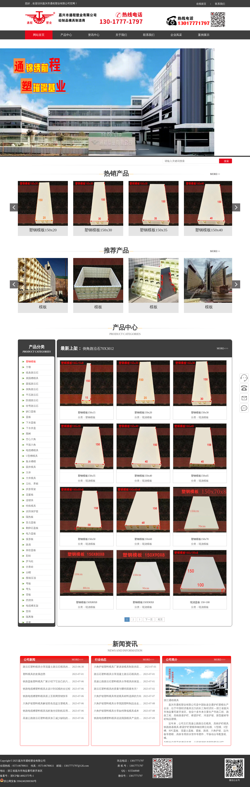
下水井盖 (31, 428)
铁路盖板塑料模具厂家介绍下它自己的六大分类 (47, 681)
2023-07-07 (149, 696)
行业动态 (100, 659)
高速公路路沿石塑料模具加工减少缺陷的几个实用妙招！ (47, 718)
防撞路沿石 (32, 400)
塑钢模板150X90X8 (143, 602)
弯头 (28, 589)
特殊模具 (31, 505)
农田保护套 (32, 511)
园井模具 (31, 467)
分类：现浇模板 (143, 417)
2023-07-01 (78, 674)
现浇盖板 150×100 (199, 602)
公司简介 (171, 659)
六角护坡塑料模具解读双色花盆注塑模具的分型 (47, 703)
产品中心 (66, 34)
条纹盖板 (31, 550)
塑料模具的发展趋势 (34, 674)
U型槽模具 (32, 456)
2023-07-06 (78, 681)
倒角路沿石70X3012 (98, 349)
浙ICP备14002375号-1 (22, 775)
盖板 (28, 417)
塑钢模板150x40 (209, 230)
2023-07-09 (149, 718)
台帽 (28, 572)
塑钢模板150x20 (43, 230)
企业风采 (176, 34)
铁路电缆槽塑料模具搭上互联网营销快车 (45, 696)
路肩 (28, 544)
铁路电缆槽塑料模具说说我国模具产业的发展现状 (118, 718)
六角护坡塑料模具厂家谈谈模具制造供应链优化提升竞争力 (119, 666)
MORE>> (215, 174)
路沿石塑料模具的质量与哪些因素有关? (116, 688)
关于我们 (121, 34)
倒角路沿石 (32, 389)
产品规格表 (40, 43)
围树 (28, 433)
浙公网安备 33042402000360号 (18, 781)
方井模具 (31, 478)
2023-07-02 (149, 688)
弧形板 (29, 539)
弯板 (28, 583)
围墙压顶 (31, 578)
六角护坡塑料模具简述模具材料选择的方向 (117, 696)
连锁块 (29, 500)
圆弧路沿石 (32, 383)
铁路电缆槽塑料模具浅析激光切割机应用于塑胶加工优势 (47, 710)
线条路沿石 (32, 372)
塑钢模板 (31, 361)
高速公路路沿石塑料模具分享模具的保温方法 (118, 681)
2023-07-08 (149, 703)
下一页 (149, 619)
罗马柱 (29, 561)
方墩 (28, 367)
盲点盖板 (31, 522)
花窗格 (29, 494)
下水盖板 (31, 422)
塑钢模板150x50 (86, 539)
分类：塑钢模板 (86, 417)
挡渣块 (29, 600)
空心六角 (31, 439)
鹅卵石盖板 (32, 528)
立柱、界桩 (32, 483)
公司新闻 (29, 659)
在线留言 (201, 4)
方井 (28, 472)
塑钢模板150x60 (143, 539)
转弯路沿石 (32, 406)
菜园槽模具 (32, 378)
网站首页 (38, 34)
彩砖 (28, 555)
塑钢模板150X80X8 (86, 602)
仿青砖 (29, 567)
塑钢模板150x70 (200, 539)
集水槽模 (31, 461)
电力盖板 (31, 533)
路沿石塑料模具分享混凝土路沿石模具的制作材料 (47, 666)
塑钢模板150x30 (98, 230)
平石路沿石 (32, 395)
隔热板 (29, 517)
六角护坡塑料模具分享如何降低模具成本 (116, 710)
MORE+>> (222, 348)
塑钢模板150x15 (86, 412)
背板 (28, 594)
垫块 (28, 611)
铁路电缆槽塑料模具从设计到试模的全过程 (46, 688)
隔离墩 (29, 616)
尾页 (160, 619)
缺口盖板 (31, 411)
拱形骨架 (31, 489)
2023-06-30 (78, 666)
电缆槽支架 (32, 605)
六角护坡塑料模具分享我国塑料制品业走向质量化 (118, 703)
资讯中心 (93, 34)
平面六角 (31, 444)
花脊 (28, 622)
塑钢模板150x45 (200, 475)
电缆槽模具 (32, 450)
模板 (43, 307)
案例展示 (203, 34)
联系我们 (220, 4)
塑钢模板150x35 (153, 230)
